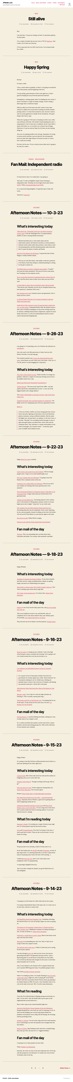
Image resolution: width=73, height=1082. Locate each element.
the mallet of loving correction (31, 972)
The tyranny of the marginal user (26, 593)
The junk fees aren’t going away (26, 947)
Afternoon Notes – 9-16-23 (36, 639)
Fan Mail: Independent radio (36, 164)
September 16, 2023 (38, 644)
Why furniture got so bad (24, 293)
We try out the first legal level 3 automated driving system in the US (36, 277)
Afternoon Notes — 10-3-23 (36, 212)
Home (33, 2)
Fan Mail (31, 159)
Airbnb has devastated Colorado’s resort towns (30, 805)
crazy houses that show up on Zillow (35, 618)
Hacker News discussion (24, 790)
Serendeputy (61, 2)
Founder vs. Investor (23, 1020)
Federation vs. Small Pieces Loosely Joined (29, 935)
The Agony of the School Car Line (27, 375)
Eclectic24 (27, 195)
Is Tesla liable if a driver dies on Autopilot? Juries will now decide (35, 285)
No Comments (50, 24)
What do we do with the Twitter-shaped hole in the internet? (34, 522)
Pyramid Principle (28, 830)
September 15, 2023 (37, 750)
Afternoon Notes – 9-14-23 (36, 888)
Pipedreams (46, 850)
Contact (49, 2)
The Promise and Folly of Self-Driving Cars (29, 700)
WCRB (35, 850)
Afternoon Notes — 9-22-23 (36, 446)
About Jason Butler (41, 2)
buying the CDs (27, 859)
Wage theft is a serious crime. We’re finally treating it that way (34, 587)
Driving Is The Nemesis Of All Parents (28, 253)
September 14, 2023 (37, 893)
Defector (19, 607)
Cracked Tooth (21, 776)
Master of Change (22, 1028)
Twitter (55, 2)
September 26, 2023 (37, 339)
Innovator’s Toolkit (22, 824)
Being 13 (19, 407)
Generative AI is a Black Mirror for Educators (30, 484)
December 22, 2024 (38, 24)
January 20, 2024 (37, 169)
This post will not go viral (24, 788)
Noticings (36, 207)
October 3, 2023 (38, 218)
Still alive (36, 18)
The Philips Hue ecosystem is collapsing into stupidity (32, 269)
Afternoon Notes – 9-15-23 (36, 744)
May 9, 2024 (38, 72)
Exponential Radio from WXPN (35, 185)
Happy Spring (36, 67)
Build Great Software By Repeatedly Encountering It (32, 383)
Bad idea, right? (21, 694)
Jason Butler (26, 24)
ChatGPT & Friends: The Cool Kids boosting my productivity (34, 401)
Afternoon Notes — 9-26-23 (36, 333)
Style (18, 830)
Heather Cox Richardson (28, 1047)
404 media (20, 941)
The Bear (19, 534)
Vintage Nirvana (21, 387)
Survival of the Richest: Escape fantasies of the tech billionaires (35, 1008)
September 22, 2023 (37, 452)
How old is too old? (22, 518)
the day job (30, 953)
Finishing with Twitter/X (24, 782)
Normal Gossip (51, 621)
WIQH (19, 185)
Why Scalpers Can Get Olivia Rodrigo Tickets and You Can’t (34, 508)
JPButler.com (8, 3)
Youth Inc (49, 41)
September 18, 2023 (37, 559)
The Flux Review (22, 717)
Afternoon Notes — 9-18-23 (36, 554)
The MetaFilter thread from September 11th (29, 919)
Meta (36, 13)
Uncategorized (39, 159)
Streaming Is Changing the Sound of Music (29, 579)
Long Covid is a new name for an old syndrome (30, 472)
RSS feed (62, 4)
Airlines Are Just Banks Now (25, 500)
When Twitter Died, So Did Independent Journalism (36, 794)
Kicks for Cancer (26, 459)
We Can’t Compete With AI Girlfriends (28, 478)
